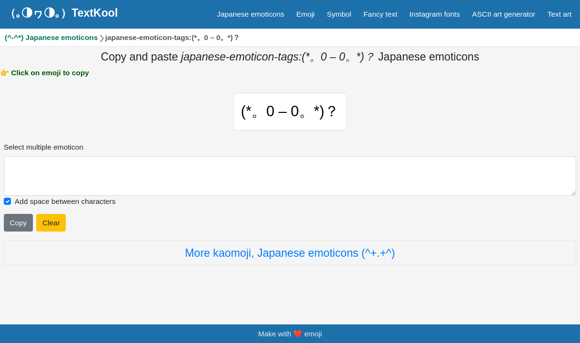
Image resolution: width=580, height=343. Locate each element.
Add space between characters (65, 201)
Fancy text (380, 14)
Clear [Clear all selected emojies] (51, 223)
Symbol (339, 14)
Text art (559, 14)
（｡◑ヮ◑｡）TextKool (61, 13)
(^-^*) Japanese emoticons (51, 37)
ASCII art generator (504, 14)
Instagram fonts (434, 14)
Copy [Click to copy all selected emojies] (18, 223)
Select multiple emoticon (43, 147)
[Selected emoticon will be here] (290, 176)
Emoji (305, 14)
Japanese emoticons (250, 14)
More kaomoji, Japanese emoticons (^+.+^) (290, 253)
